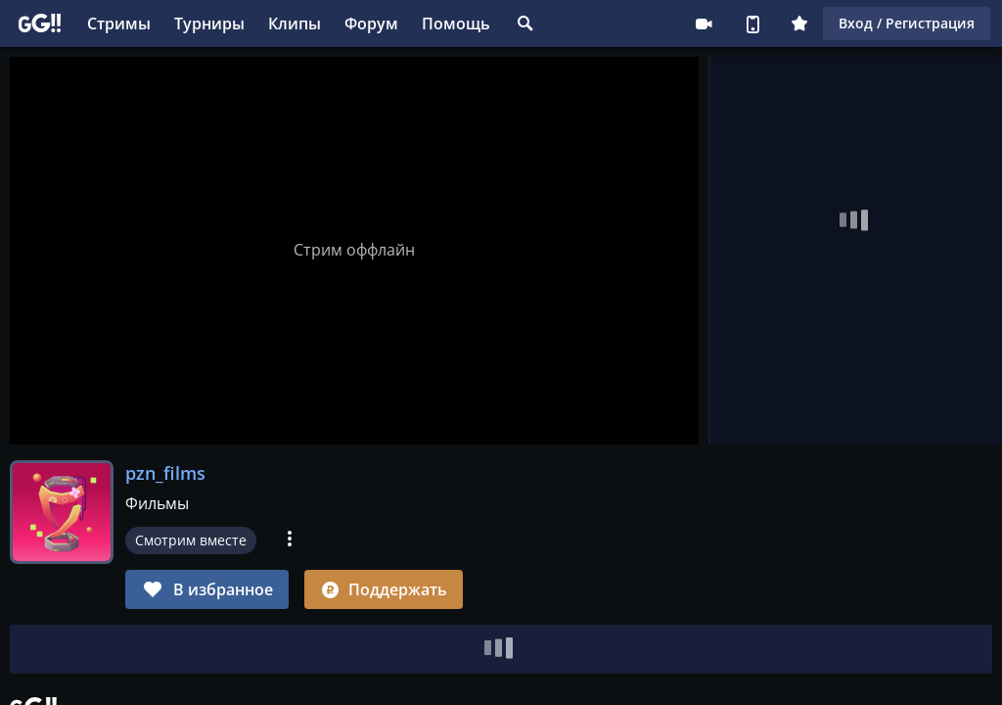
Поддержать (383, 589)
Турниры (209, 23)
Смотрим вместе (191, 540)
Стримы (119, 23)
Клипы (294, 23)
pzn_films (165, 473)
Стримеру (703, 23)
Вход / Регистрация (907, 23)
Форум (371, 23)
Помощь (456, 23)
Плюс (799, 23)
